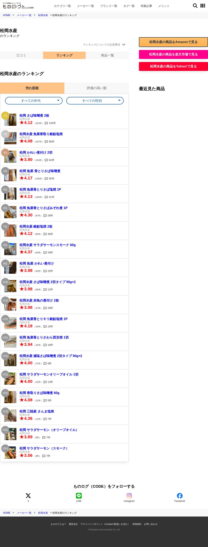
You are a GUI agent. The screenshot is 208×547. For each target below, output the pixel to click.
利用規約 (136, 524)
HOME (6, 15)
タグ (129, 6)
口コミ (21, 55)
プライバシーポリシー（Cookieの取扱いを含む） (105, 524)
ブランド (108, 6)
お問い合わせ (150, 524)
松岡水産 (43, 15)
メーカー (85, 6)
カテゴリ (62, 6)
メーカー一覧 (24, 15)
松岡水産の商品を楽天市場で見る (173, 54)
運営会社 (73, 524)
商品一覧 (107, 55)
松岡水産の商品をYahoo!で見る (173, 66)
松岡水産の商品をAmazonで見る (173, 42)
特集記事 (146, 6)
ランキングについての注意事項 (101, 44)
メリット (164, 6)
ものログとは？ (58, 524)
